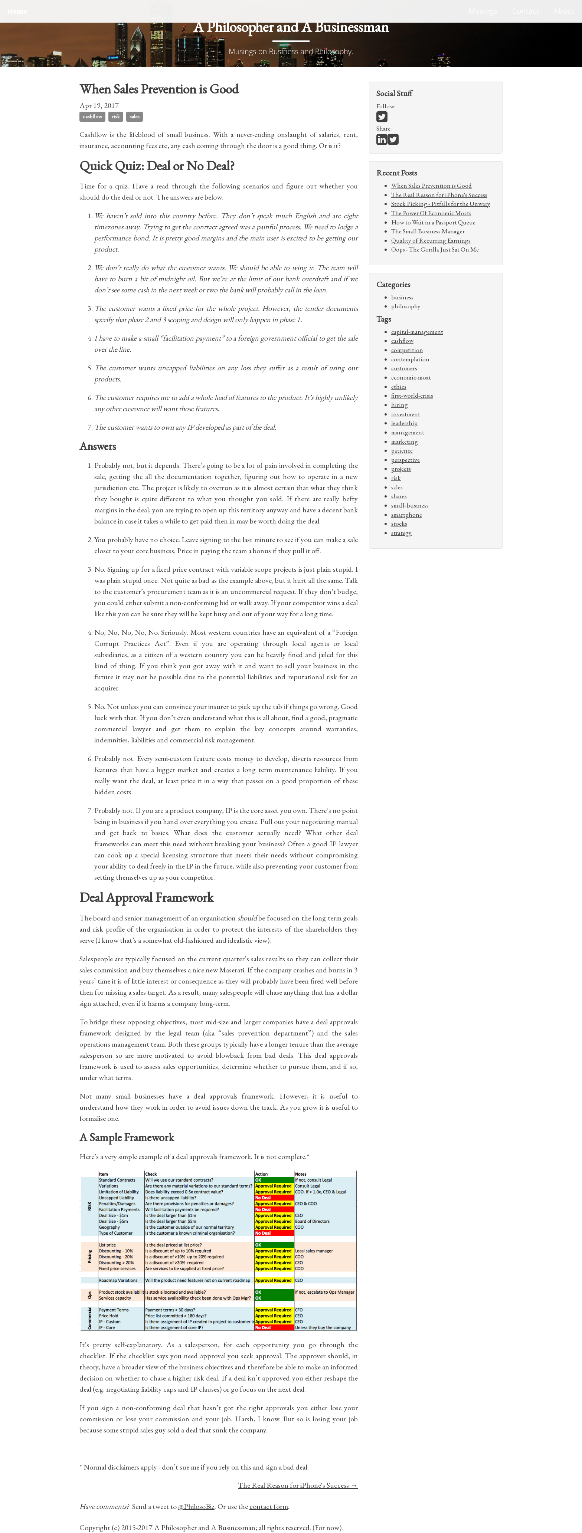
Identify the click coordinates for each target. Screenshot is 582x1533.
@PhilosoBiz (196, 1506)
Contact (525, 11)
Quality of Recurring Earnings (431, 240)
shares (399, 496)
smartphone (406, 515)
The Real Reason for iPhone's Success (439, 195)
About (564, 11)
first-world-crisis (412, 395)
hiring (399, 405)
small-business (410, 505)
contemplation (410, 359)
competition (407, 350)
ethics (398, 387)
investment (405, 414)
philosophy (406, 306)
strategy (401, 533)
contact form (268, 1506)
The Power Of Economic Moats (431, 213)
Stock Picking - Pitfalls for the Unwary (440, 204)
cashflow (92, 116)
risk (116, 116)
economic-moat (411, 377)
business (402, 297)
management (407, 432)
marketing (404, 441)
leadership (404, 423)
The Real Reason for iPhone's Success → (298, 1485)
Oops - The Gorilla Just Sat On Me (435, 249)
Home (17, 11)
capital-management (417, 332)
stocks (399, 523)
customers (404, 368)
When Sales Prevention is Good (431, 185)
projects (401, 469)
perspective (405, 460)
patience (402, 450)
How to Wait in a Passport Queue (433, 222)
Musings (482, 11)
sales (135, 116)
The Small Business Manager (428, 231)
